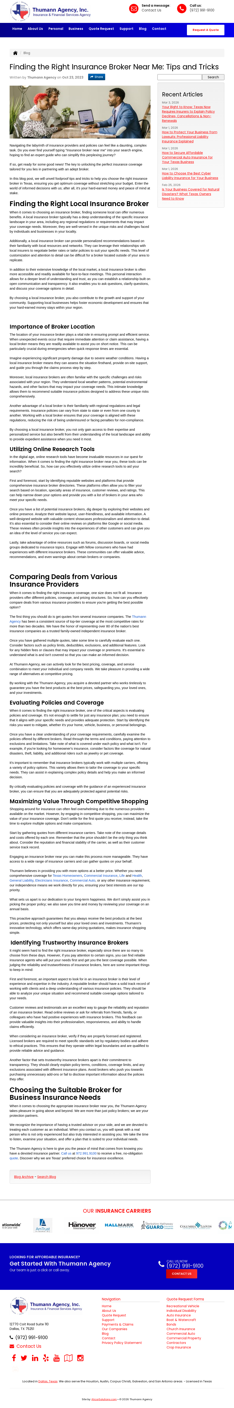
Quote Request (114, 1315)
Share (96, 77)
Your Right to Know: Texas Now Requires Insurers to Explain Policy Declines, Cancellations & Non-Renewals (188, 114)
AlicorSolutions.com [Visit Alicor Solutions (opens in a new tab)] (104, 1399)
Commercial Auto (181, 1333)
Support (108, 1320)
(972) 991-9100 (202, 10)
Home (17, 28)
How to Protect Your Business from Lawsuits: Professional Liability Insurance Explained (189, 137)
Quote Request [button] (101, 28)
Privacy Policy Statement (122, 1342)
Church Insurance (181, 1329)
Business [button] (76, 28)
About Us (35, 28)
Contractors (176, 1342)
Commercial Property (184, 1338)
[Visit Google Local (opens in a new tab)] (68, 1358)
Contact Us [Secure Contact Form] (25, 1346)
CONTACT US (181, 1274)
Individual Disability (181, 1310)
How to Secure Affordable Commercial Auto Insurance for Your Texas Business (187, 157)
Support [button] (126, 28)
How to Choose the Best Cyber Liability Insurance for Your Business (190, 175)
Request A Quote (206, 30)
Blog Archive (24, 1176)
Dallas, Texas (48, 1381)
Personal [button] (55, 28)
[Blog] (15, 1368)
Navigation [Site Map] (111, 1299)
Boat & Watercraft (181, 1320)
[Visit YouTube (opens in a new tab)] (56, 1358)
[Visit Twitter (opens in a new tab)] (24, 1358)
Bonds (171, 1324)
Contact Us (151, 10)
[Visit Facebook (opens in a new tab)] (14, 1358)
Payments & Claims (117, 1324)
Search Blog (46, 1176)
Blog (142, 28)
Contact (159, 28)
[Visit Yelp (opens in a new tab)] (45, 1358)
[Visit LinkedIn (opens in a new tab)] (35, 1358)
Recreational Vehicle (183, 1306)
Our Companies (114, 1329)
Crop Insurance (179, 1347)
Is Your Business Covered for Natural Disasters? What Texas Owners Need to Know (190, 194)
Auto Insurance (179, 1315)
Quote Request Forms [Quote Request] (185, 1299)
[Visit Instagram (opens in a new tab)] (80, 1358)
